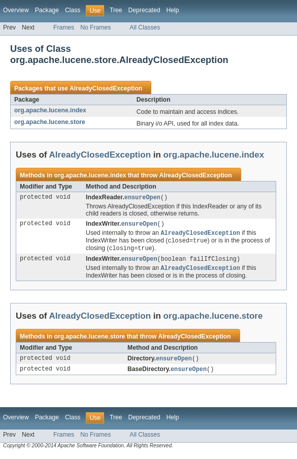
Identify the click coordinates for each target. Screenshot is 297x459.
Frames (63, 27)
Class (72, 10)
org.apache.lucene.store (49, 122)
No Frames (95, 27)
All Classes (144, 27)
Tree (116, 10)
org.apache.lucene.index (50, 110)
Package (47, 10)
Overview (16, 10)
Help (172, 10)
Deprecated (144, 10)
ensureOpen (142, 198)
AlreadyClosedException (106, 88)
